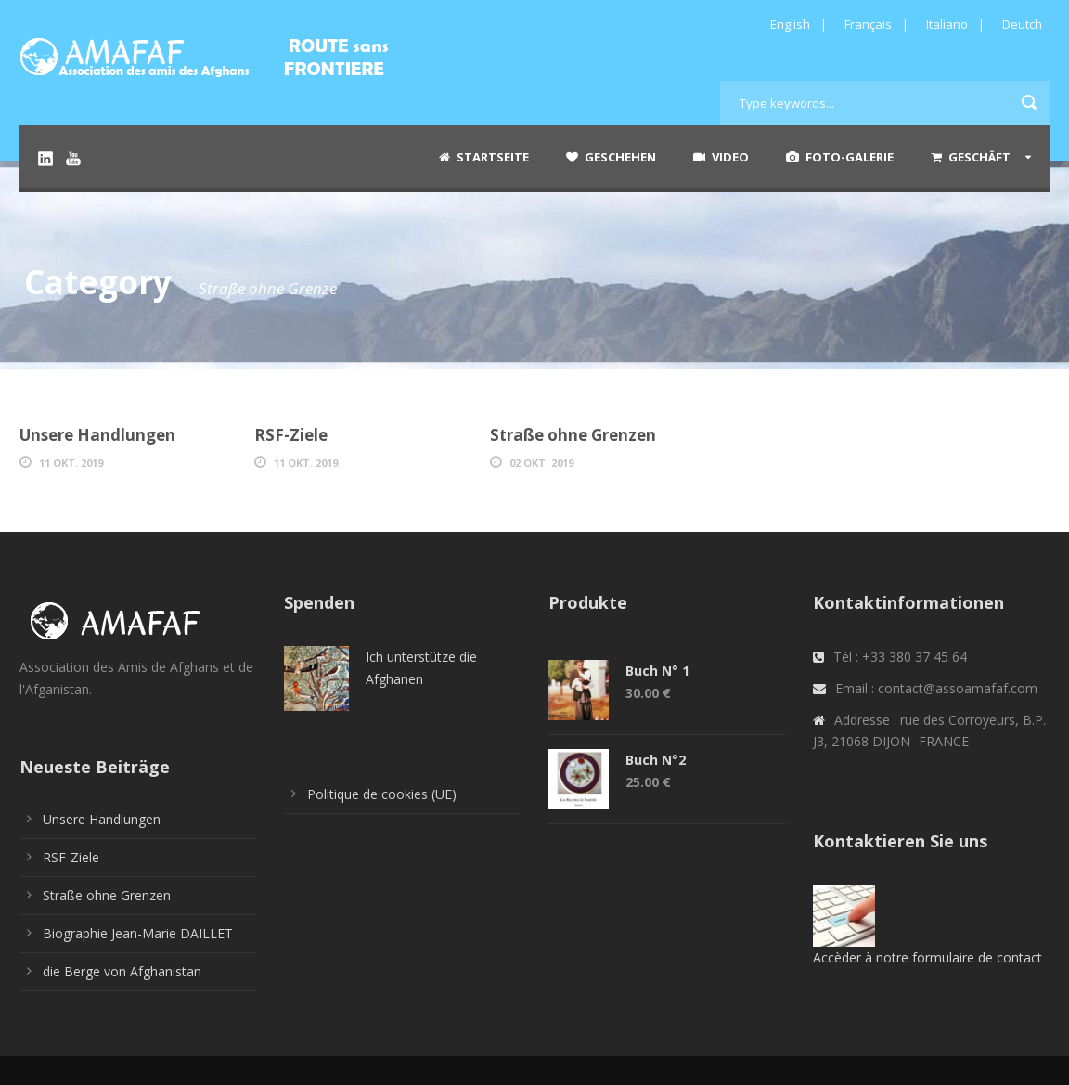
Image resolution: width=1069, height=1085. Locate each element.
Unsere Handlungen (97, 435)
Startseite (484, 157)
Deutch (1022, 24)
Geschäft (971, 157)
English (790, 24)
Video (721, 157)
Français (868, 24)
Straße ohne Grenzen (573, 435)
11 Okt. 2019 (71, 463)
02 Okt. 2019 (541, 463)
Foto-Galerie (840, 157)
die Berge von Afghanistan (122, 971)
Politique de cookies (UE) (382, 794)
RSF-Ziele (291, 435)
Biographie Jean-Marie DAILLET (138, 933)
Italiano (947, 24)
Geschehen (611, 157)
